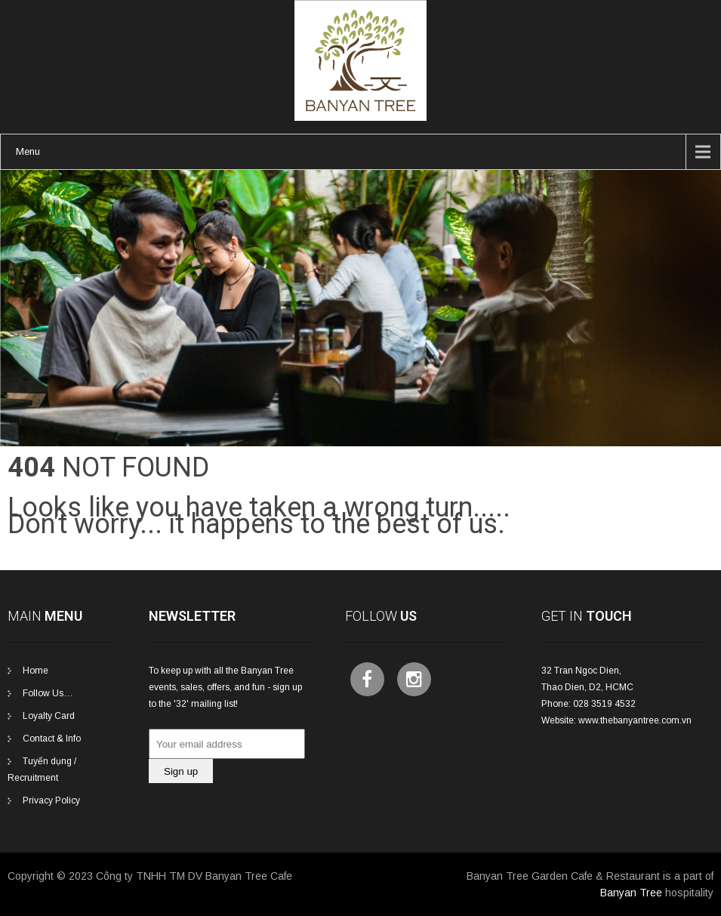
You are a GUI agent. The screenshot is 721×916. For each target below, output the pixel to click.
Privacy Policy (51, 800)
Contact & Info (52, 738)
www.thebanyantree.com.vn (635, 720)
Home (35, 670)
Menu (28, 151)
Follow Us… (48, 693)
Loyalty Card (49, 716)
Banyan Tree (631, 893)
